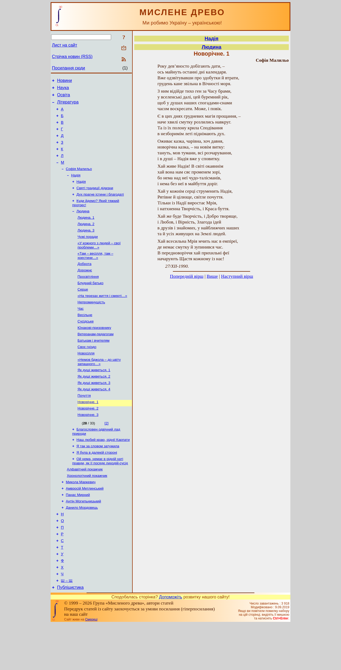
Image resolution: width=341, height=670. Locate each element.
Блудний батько (90, 302)
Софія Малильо (79, 180)
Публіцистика (70, 633)
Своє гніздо (87, 372)
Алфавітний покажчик (85, 502)
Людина (82, 225)
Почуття (84, 424)
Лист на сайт (64, 45)
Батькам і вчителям (93, 365)
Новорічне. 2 (88, 438)
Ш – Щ (66, 626)
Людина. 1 (86, 232)
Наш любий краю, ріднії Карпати (103, 471)
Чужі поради (88, 253)
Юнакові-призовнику (94, 351)
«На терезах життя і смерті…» (102, 316)
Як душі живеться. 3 (94, 410)
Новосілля (86, 379)
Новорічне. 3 (88, 445)
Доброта (84, 282)
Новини (64, 81)
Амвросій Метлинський (85, 523)
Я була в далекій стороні (96, 485)
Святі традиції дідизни (94, 200)
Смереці (91, 665)
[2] (106, 453)
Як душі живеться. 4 (94, 417)
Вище (212, 276)
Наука (63, 89)
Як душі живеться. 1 (94, 396)
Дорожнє (85, 289)
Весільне (85, 337)
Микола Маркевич (80, 516)
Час (81, 330)
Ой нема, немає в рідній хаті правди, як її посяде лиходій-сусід (100, 494)
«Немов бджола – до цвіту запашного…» (99, 387)
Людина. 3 (86, 246)
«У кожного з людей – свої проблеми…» (99, 262)
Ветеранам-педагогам (95, 358)
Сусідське (86, 344)
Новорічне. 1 (88, 431)
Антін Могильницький (83, 537)
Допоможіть (170, 643)
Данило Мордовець (82, 544)
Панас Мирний (78, 530)
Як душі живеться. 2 (94, 403)
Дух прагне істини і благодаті (100, 207)
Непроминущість (91, 323)
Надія (75, 187)
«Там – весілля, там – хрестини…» (95, 273)
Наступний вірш (237, 276)
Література (68, 105)
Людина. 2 (86, 239)
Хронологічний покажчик (87, 509)
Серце (83, 309)
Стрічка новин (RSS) (72, 56)
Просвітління (88, 295)
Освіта (63, 97)
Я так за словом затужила (97, 478)
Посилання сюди (68, 68)
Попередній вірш (187, 276)
